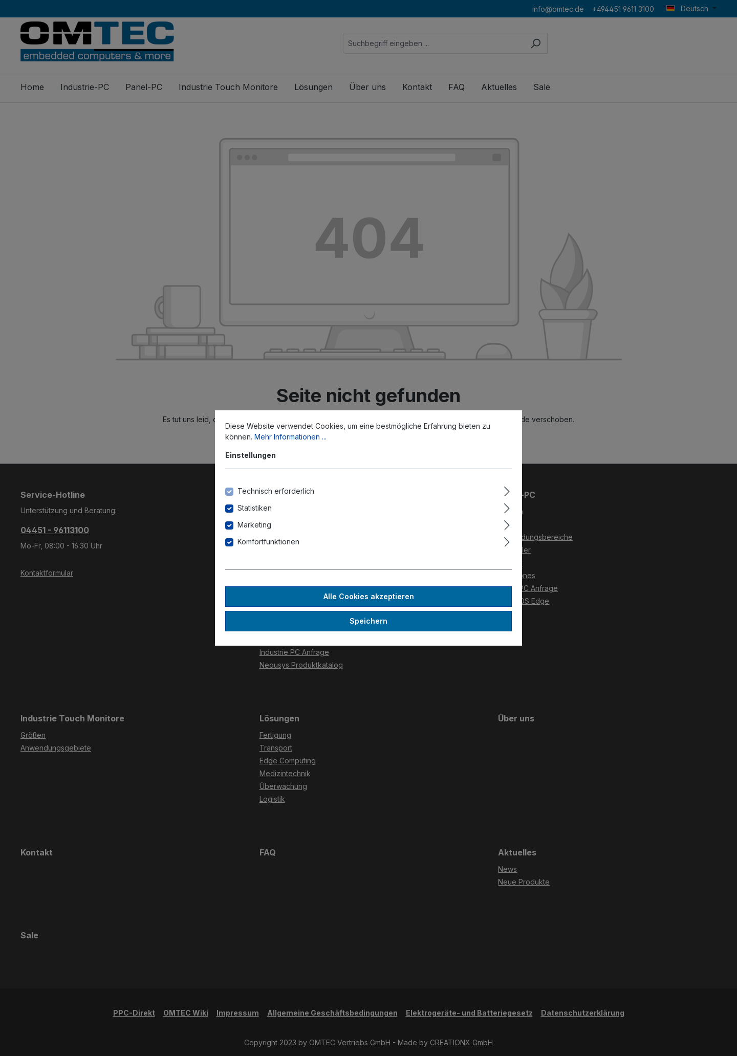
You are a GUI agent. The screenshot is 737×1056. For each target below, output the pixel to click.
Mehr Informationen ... (290, 436)
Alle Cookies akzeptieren (368, 596)
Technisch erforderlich (275, 491)
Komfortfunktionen (268, 541)
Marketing (254, 524)
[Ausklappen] (507, 489)
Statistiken (254, 507)
